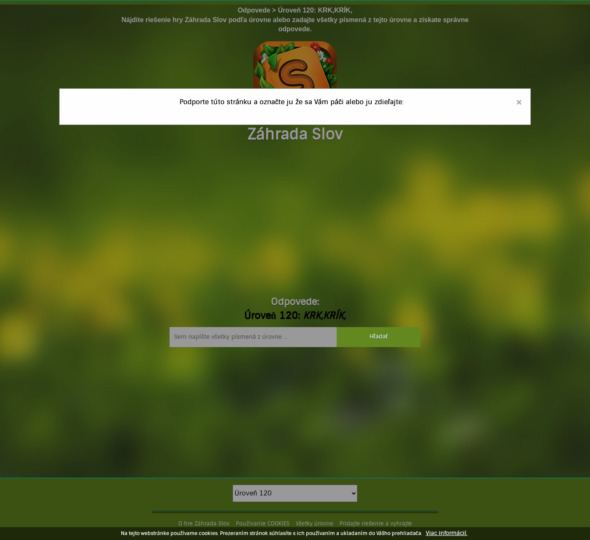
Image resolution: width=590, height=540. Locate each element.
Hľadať (379, 336)
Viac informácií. (447, 533)
